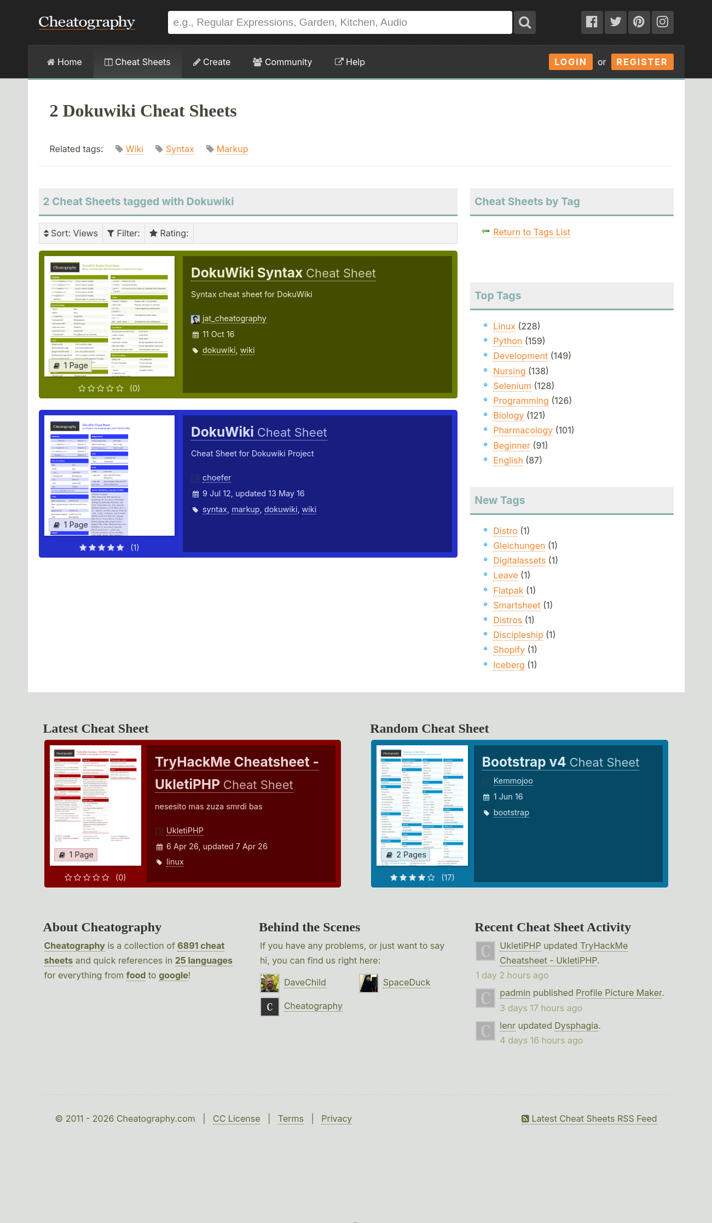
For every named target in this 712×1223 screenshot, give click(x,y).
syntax (214, 509)
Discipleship (518, 634)
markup (245, 509)
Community (282, 61)
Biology (508, 415)
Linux (504, 326)
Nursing (509, 371)
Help (350, 61)
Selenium (512, 385)
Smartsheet (516, 605)
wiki (247, 350)
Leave (505, 575)
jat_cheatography (234, 318)
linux (175, 861)
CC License (237, 1118)
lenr (508, 1025)
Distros (507, 620)
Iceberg (508, 664)
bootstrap (511, 812)
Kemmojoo (513, 780)
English (508, 460)
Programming (521, 400)
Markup (232, 148)
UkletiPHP (185, 830)
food (136, 975)
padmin (515, 992)
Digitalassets (519, 560)
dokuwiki (219, 350)
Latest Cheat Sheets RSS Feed (589, 1118)
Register (642, 61)
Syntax (180, 148)
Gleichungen (519, 545)
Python (507, 340)
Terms (291, 1118)
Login (570, 61)
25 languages (204, 960)
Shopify (509, 649)
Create (212, 61)
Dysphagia (576, 1025)
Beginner (511, 445)
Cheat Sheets (138, 61)
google (173, 975)
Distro (505, 530)
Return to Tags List (531, 232)
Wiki (134, 148)
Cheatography (74, 945)
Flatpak (508, 590)
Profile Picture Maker (619, 992)
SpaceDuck (407, 982)
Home (64, 61)
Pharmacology (523, 430)
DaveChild (305, 982)
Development (520, 355)
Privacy (336, 1118)
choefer (216, 477)
